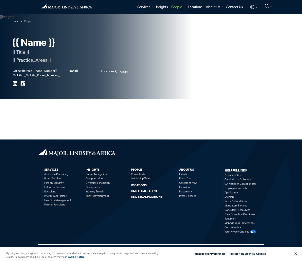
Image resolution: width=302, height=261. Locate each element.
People (176, 7)
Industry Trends (95, 191)
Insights (162, 7)
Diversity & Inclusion (98, 182)
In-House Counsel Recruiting (54, 189)
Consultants (138, 174)
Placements (185, 191)
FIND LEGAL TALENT (144, 191)
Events (183, 174)
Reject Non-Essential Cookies (248, 253)
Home (66, 6)
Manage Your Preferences (239, 222)
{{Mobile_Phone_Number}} (42, 75)
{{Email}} (72, 71)
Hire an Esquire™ (54, 182)
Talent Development (97, 195)
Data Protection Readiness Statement (239, 216)
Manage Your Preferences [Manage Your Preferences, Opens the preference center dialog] (210, 253)
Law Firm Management (57, 200)
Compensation (94, 178)
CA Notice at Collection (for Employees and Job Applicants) (240, 188)
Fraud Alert (185, 178)
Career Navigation (96, 174)
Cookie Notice (232, 227)
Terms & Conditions (235, 201)
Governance (93, 187)
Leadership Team (140, 178)
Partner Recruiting (54, 204)
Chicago (121, 71)
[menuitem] (144, 7)
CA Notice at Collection (238, 179)
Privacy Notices (233, 175)
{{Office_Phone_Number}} (39, 71)
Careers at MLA (188, 182)
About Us (213, 7)
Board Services (53, 178)
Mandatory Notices (235, 205)
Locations (195, 7)
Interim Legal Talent (55, 195)
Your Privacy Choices (236, 231)
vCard (23, 83)
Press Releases (187, 195)
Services (143, 7)
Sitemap (229, 196)
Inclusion (184, 187)
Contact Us (234, 7)
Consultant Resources (237, 209)
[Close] (295, 253)
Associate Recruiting (56, 174)
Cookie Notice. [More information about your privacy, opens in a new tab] (76, 256)
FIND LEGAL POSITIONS (146, 197)
